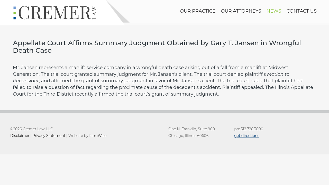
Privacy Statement (48, 135)
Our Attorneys (241, 11)
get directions (246, 135)
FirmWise (97, 135)
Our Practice (198, 11)
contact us (302, 11)
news (274, 11)
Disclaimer (20, 135)
